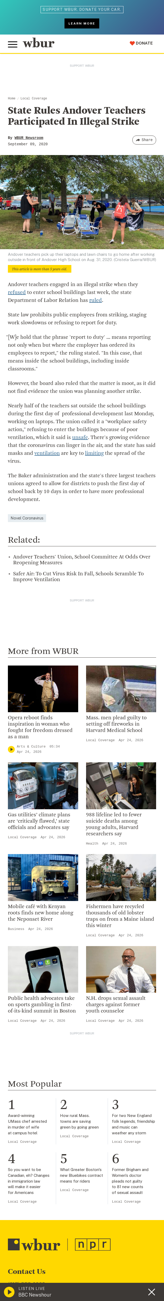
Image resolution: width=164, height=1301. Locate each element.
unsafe (80, 437)
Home (12, 98)
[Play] (11, 749)
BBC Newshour (34, 1295)
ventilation (47, 453)
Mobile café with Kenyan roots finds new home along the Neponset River (40, 913)
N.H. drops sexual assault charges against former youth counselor (116, 1005)
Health (92, 844)
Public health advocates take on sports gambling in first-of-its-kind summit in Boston (42, 1005)
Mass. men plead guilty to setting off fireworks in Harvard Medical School (116, 724)
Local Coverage (34, 98)
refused (17, 292)
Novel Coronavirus (27, 518)
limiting (94, 453)
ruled (95, 300)
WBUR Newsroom (28, 138)
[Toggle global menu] (12, 44)
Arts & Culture (31, 747)
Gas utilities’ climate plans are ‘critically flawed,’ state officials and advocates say (39, 821)
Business (16, 929)
